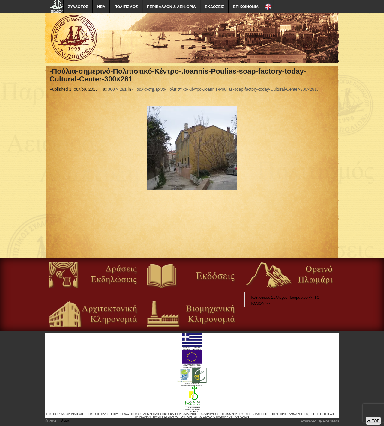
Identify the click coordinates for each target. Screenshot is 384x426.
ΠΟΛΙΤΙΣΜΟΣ (126, 6)
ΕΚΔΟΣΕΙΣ (214, 6)
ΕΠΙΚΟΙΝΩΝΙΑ (246, 6)
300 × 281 (117, 89)
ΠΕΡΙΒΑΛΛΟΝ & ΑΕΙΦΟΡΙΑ (171, 6)
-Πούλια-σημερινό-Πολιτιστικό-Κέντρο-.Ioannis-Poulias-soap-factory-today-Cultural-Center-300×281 (224, 89)
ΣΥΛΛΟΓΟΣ (78, 6)
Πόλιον (63, 421)
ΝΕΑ (101, 6)
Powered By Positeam (320, 421)
